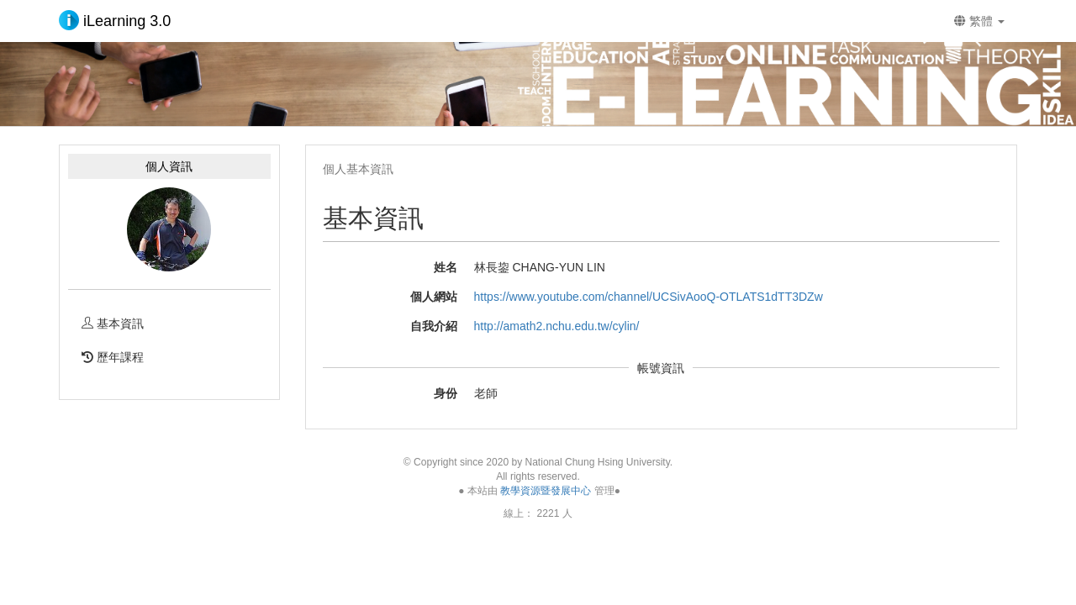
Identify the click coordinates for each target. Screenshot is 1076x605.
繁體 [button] (979, 21)
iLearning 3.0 (115, 20)
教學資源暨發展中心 (545, 491)
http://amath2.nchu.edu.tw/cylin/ (557, 326)
